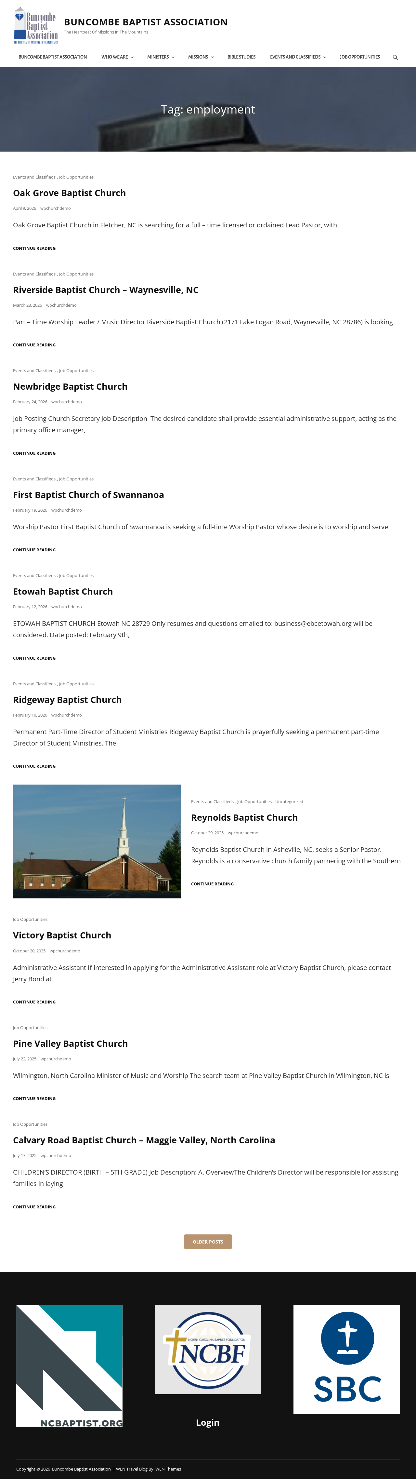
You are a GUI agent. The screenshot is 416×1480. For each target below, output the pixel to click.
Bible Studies (242, 57)
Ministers (162, 57)
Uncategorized (289, 803)
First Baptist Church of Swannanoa (91, 496)
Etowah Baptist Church (64, 592)
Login (208, 1424)
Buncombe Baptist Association (149, 23)
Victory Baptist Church (64, 936)
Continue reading (34, 249)
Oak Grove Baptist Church (71, 194)
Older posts (208, 1243)
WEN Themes (168, 1470)
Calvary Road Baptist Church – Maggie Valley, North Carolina (150, 1141)
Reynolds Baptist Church (246, 818)
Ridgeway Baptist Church (69, 700)
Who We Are (119, 57)
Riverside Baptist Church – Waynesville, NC (110, 291)
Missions (202, 57)
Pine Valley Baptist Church (73, 1044)
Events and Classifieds (299, 57)
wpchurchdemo (55, 210)
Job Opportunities (361, 57)
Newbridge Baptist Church (73, 387)
